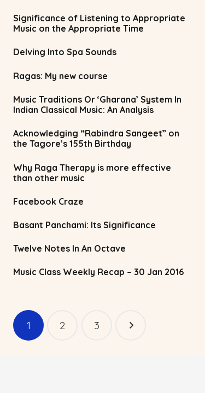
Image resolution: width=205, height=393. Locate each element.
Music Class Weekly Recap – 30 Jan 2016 (98, 271)
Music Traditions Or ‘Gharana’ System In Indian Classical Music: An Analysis (97, 104)
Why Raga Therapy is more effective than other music (92, 172)
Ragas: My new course (60, 75)
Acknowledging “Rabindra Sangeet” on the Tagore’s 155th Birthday (96, 138)
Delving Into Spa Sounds (64, 51)
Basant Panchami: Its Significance (84, 224)
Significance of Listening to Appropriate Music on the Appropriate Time (99, 23)
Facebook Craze (48, 201)
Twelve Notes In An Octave (69, 248)
